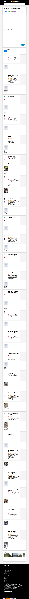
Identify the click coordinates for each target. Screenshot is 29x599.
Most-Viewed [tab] (15, 51)
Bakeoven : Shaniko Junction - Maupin (12, 532)
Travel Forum (6, 576)
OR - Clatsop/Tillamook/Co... (11, 122)
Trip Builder (6, 577)
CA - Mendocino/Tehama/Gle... (12, 241)
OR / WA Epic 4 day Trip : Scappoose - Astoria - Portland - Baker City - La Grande (13, 333)
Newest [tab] (5, 51)
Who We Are (6, 578)
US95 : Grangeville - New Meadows (13, 414)
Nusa (8, 139)
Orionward (9, 356)
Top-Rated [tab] (9, 51)
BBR (13, 583)
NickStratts (6, 587)
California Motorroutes (11, 240)
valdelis (5, 586)
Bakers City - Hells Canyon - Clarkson (13, 489)
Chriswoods (6, 588)
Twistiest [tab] (19, 51)
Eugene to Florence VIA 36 (13, 353)
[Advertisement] (14, 22)
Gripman (9, 180)
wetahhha (5, 583)
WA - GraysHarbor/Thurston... (12, 278)
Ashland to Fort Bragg (12, 254)
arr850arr (9, 238)
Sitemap (12, 595)
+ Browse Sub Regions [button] (7, 9)
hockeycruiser (10, 514)
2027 (12, 588)
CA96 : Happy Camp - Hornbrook (12, 393)
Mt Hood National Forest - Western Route (13, 76)
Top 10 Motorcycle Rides (7, 575)
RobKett (5, 584)
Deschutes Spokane (12, 56)
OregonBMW (10, 119)
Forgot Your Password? (7, 570)
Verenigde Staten (11, 59)
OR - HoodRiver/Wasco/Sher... (11, 61)
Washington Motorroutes (11, 277)
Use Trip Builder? (6, 568)
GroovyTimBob (10, 79)
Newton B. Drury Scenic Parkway (13, 177)
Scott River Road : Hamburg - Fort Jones (13, 372)
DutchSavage (10, 492)
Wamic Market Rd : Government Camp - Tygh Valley (13, 511)
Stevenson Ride (11, 272)
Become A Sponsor (7, 571)
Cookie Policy (20, 595)
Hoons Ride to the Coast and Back (13, 312)
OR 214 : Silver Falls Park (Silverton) (13, 451)
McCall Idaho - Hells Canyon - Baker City (12, 116)
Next (23, 555)
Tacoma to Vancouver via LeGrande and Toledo (13, 291)
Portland (9, 136)
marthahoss (9, 275)
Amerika (18, 58)
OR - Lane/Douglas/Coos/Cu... (11, 183)
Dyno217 (9, 315)
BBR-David (9, 375)
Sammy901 (9, 337)
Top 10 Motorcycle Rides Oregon (16, 9)
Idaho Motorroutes (16, 418)
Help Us (5, 580)
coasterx (9, 201)
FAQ (5, 572)
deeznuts (9, 454)
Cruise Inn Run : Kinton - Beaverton (13, 433)
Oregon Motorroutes (13, 477)
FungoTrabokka (6, 585)
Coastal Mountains (12, 156)
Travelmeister (10, 58)
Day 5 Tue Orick (11, 199)
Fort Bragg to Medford (12, 236)
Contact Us (5, 579)
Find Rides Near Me (7, 567)
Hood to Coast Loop (12, 96)
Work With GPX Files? (7, 569)
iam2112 (9, 158)
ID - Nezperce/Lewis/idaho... (12, 419)
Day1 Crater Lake (11, 217)
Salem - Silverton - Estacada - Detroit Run (12, 473)
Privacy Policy (16, 595)
